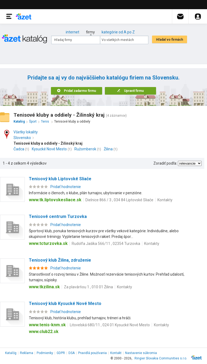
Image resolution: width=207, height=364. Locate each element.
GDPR (61, 353)
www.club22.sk (43, 331)
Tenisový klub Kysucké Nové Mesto (65, 303)
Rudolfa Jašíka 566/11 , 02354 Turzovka (106, 243)
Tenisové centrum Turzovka (58, 216)
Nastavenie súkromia (141, 353)
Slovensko (23, 138)
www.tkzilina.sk (44, 286)
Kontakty (164, 200)
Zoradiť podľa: (165, 163)
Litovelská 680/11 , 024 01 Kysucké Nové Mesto (110, 325)
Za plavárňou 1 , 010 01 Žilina (88, 287)
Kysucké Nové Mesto (49, 149)
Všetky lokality (25, 132)
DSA (71, 353)
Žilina (108, 149)
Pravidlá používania (92, 353)
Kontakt (116, 353)
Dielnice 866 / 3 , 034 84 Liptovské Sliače (119, 200)
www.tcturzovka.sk (48, 243)
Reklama (26, 353)
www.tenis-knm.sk (47, 324)
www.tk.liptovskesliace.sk (55, 199)
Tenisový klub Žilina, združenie (60, 260)
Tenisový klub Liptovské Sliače (60, 178)
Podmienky (45, 353)
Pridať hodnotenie (65, 187)
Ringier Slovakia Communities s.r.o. (160, 358)
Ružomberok (85, 149)
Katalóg (10, 353)
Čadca (18, 149)
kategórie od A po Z (118, 32)
